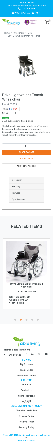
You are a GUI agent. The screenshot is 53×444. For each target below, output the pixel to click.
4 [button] (32, 319)
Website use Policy (26, 410)
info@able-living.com (17, 349)
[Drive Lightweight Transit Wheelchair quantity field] (26, 146)
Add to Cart (26, 152)
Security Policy (26, 427)
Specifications (18, 199)
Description (17, 180)
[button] (33, 13)
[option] (26, 277)
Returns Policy (26, 421)
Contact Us (27, 390)
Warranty (16, 186)
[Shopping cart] (47, 22)
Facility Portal (21, 13)
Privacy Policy (26, 416)
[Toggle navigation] (40, 22)
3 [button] (26, 319)
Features (16, 193)
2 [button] (21, 319)
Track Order (26, 370)
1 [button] (15, 319)
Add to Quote (26, 158)
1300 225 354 (26, 8)
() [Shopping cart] (39, 12)
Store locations (26, 396)
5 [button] (37, 319)
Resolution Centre (26, 375)
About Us (26, 384)
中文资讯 (26, 401)
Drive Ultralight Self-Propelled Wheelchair (26, 285)
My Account (26, 364)
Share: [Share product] (10, 109)
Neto (27, 438)
